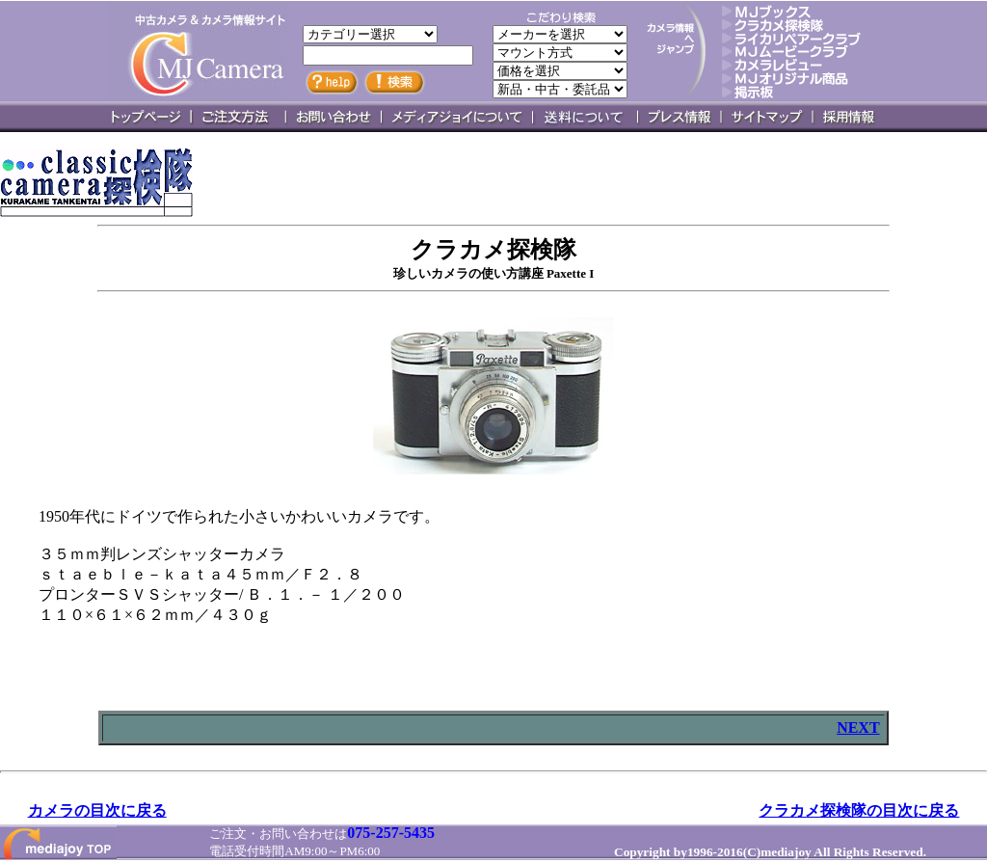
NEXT (858, 727)
